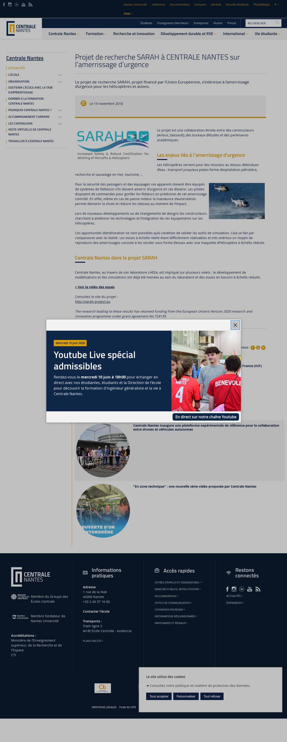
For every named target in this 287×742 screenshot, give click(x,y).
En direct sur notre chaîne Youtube (205, 416)
